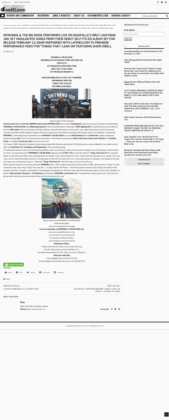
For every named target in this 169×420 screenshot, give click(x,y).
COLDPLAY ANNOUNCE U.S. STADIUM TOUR (20, 289)
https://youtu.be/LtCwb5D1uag (80, 162)
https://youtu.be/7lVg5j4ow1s (75, 252)
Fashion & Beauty (120, 15)
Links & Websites (61, 15)
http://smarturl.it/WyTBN (68, 258)
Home (14, 25)
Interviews (43, 15)
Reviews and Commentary (20, 15)
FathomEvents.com (97, 15)
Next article (114, 286)
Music (8, 279)
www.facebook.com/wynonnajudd (62, 235)
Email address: (129, 30)
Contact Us (6, 2)
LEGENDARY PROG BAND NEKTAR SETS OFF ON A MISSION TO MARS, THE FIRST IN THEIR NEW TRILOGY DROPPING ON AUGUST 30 (144, 128)
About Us (79, 15)
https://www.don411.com (36, 309)
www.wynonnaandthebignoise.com (61, 232)
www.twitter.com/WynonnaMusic (61, 238)
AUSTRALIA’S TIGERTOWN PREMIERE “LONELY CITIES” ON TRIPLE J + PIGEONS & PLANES (97, 290)
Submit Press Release (22, 2)
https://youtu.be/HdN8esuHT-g (67, 249)
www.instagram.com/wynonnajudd (62, 241)
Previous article (11, 286)
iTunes (46, 141)
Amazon (37, 141)
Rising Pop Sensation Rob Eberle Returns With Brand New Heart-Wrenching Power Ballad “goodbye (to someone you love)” (142, 152)
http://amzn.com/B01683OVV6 (73, 261)
